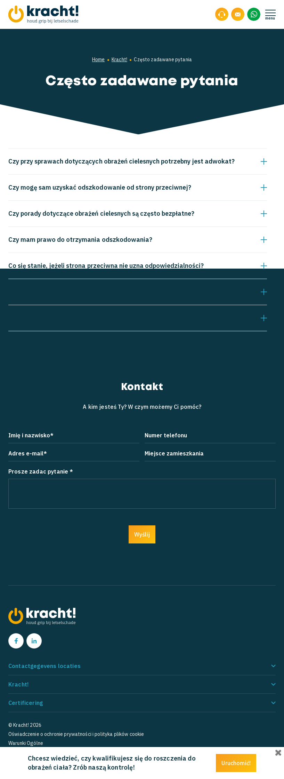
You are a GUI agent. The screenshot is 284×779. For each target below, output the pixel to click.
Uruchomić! (236, 763)
